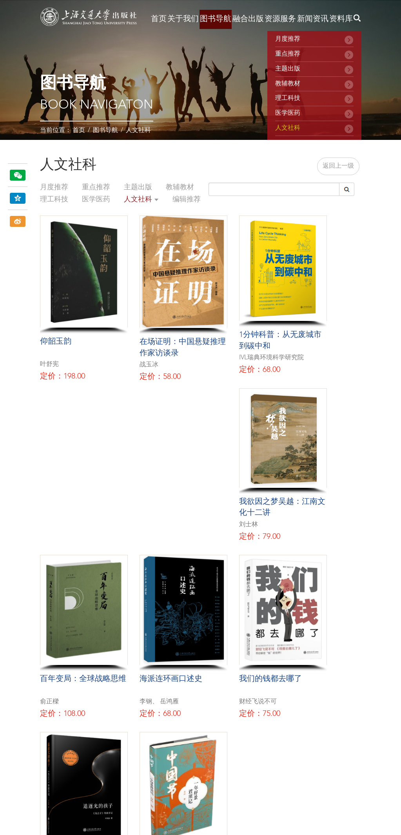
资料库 (341, 19)
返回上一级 (338, 166)
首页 (159, 19)
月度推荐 (287, 39)
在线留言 (200, 737)
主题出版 (287, 69)
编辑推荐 (186, 199)
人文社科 (138, 130)
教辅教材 (287, 84)
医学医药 (287, 113)
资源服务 (280, 19)
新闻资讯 (312, 19)
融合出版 (248, 19)
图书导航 (215, 19)
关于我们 (183, 19)
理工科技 (287, 98)
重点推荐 (287, 54)
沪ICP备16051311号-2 (66, 799)
